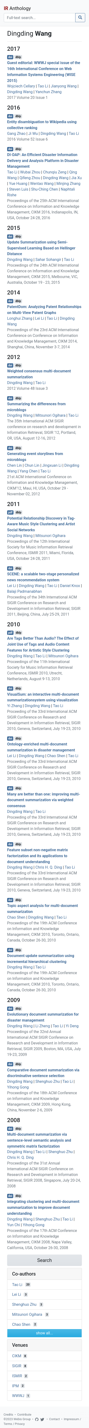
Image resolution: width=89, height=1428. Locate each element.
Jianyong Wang (64, 86)
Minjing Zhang (68, 183)
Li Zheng (42, 1026)
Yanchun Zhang (48, 92)
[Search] (39, 17)
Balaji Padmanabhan (24, 591)
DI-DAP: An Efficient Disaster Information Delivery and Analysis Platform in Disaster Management (43, 160)
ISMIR (17, 1376)
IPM (15, 1385)
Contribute (24, 1414)
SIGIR (16, 1366)
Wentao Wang (42, 183)
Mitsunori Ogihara (50, 415)
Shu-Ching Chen (44, 189)
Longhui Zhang (19, 318)
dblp (18, 57)
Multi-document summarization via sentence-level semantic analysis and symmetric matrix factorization (39, 1140)
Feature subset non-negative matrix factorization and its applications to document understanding (37, 856)
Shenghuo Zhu (47, 1081)
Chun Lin (32, 465)
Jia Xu (76, 178)
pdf (10, 512)
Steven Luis (18, 189)
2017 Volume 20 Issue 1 (27, 97)
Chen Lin (14, 465)
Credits (8, 1414)
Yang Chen (28, 471)
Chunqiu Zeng (54, 172)
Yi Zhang (14, 706)
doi (10, 57)
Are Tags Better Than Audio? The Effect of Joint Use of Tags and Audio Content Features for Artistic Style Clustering (43, 644)
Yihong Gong (18, 1087)
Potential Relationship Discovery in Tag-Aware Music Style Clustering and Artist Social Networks (41, 524)
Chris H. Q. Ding (48, 867)
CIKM (16, 1356)
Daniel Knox (70, 585)
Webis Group (22, 1419)
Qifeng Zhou (29, 178)
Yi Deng (72, 1026)
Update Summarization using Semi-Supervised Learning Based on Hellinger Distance (41, 248)
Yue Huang (18, 183)
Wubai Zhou (30, 172)
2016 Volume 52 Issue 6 (27, 139)
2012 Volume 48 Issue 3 (27, 388)
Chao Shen (56, 756)
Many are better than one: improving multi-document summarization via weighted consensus (43, 800)
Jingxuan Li (51, 465)
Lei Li (39, 318)
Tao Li (43, 86)
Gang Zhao (16, 133)
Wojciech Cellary (21, 86)
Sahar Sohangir (48, 259)
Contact (54, 1419)
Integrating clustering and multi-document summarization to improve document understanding (43, 1207)
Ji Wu (33, 133)
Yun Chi (13, 1225)
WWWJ (18, 1395)
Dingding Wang (20, 92)
